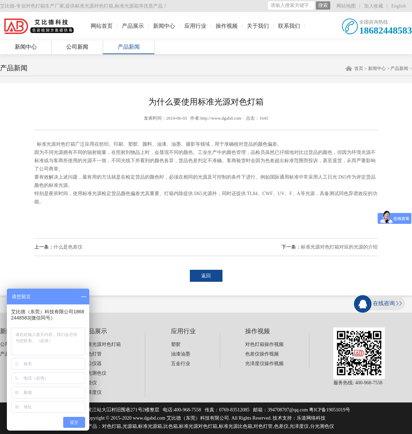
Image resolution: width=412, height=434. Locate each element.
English (398, 6)
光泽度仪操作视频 (264, 363)
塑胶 (176, 344)
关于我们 (258, 26)
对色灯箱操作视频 (264, 344)
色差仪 (89, 382)
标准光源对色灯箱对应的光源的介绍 (339, 247)
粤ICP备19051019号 (329, 409)
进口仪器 (92, 363)
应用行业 (195, 26)
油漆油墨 (180, 354)
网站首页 (102, 26)
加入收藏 (373, 6)
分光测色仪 (94, 373)
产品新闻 (129, 47)
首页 (358, 68)
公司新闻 (77, 47)
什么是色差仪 (68, 247)
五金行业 (180, 363)
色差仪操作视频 (262, 354)
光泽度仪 (92, 392)
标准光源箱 (127, 6)
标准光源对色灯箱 (94, 6)
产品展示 (133, 26)
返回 (206, 275)
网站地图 (346, 6)
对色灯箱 (111, 426)
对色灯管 (92, 354)
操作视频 (227, 26)
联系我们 (289, 26)
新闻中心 (164, 26)
